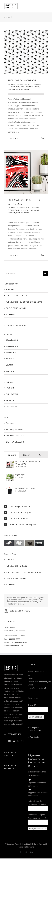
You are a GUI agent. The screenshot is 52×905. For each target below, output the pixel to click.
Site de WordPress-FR (15, 442)
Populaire (11, 455)
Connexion (10, 423)
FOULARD (10, 289)
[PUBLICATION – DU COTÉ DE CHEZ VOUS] (10, 462)
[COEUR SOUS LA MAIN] (10, 489)
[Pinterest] (18, 741)
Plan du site (34, 737)
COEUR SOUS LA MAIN (16, 308)
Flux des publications (14, 429)
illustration (11, 89)
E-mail (32, 705)
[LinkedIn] (14, 741)
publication (25, 89)
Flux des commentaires (15, 436)
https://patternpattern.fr (37, 688)
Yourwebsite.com (16, 646)
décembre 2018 (12, 340)
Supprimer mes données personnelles (38, 794)
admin (13, 84)
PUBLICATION (13, 87)
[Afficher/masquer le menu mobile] (46, 5)
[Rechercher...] (23, 273)
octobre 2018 (11, 353)
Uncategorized (11, 406)
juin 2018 (9, 365)
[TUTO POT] (10, 476)
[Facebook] (5, 741)
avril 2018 (10, 371)
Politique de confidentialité (35, 729)
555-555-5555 (19, 636)
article (31, 87)
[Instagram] (9, 741)
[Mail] (22, 741)
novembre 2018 (12, 346)
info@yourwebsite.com (19, 642)
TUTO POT (10, 314)
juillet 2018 (10, 359)
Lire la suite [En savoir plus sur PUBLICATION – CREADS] (12, 138)
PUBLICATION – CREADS (22, 80)
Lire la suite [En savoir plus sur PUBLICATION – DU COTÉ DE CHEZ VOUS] (12, 255)
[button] (26, 507)
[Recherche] (45, 273)
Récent (26, 455)
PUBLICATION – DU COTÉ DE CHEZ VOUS (24, 302)
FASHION (10, 388)
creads (36, 87)
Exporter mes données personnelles (37, 784)
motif (18, 89)
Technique (10, 400)
